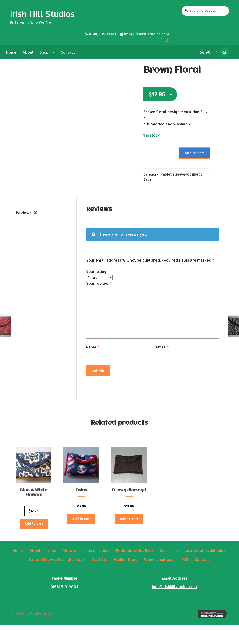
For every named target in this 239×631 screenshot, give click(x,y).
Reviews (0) (26, 212)
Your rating (96, 271)
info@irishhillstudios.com (146, 33)
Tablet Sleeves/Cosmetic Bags (56, 565)
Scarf (165, 556)
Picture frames (95, 556)
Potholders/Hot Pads (135, 556)
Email (162, 347)
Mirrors (69, 556)
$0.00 (211, 52)
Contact (68, 52)
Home (11, 52)
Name (92, 347)
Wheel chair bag (159, 565)
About (28, 52)
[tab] (43, 213)
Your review (98, 283)
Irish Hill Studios (42, 13)
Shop (44, 52)
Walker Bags (125, 565)
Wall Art (99, 565)
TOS (184, 565)
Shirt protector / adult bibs (200, 556)
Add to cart (195, 153)
